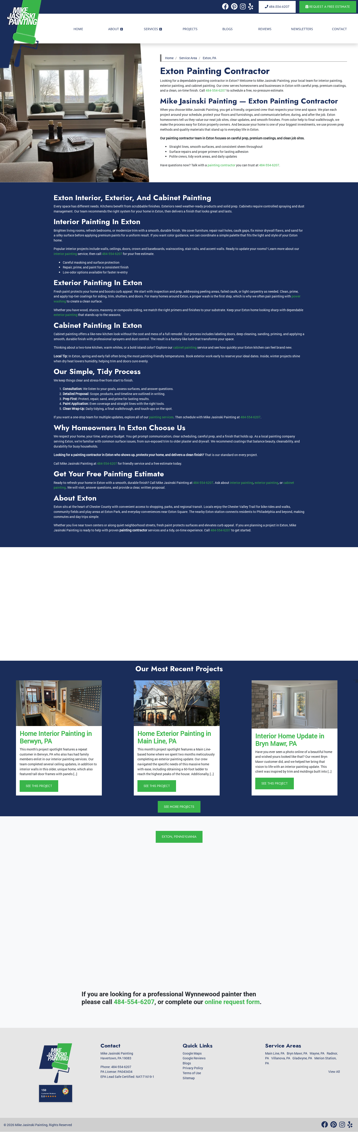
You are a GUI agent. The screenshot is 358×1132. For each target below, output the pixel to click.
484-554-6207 (277, 6)
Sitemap (189, 1078)
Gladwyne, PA (302, 1058)
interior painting (65, 254)
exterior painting (65, 315)
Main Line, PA (274, 1053)
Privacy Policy (193, 1068)
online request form (234, 1002)
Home (169, 58)
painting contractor (221, 165)
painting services (161, 417)
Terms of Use (192, 1073)
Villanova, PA (280, 1058)
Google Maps (192, 1053)
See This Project (39, 786)
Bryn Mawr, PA (297, 1053)
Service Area (188, 58)
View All (334, 1072)
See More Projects (179, 806)
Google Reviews (194, 1058)
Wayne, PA (317, 1053)
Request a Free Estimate (327, 6)
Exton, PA (209, 58)
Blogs (187, 1063)
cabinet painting (185, 347)
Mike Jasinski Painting (31, 1125)
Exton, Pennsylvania (179, 837)
